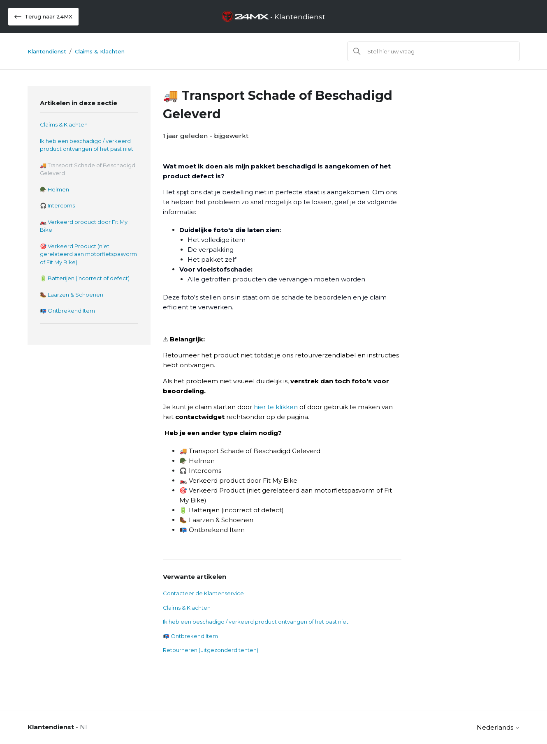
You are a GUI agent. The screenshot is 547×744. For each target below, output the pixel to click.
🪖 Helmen (54, 189)
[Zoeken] (433, 51)
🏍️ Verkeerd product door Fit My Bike (83, 226)
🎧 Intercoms (57, 205)
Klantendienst (47, 51)
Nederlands (498, 727)
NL (84, 727)
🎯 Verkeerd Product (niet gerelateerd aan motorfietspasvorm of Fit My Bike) (88, 254)
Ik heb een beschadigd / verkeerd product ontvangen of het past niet (86, 145)
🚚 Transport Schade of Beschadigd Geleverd (87, 169)
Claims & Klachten (100, 51)
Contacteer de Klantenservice (203, 593)
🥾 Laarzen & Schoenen (71, 294)
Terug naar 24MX (43, 16)
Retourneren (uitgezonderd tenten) (210, 650)
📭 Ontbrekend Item (67, 310)
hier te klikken (276, 407)
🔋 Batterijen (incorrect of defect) (85, 278)
